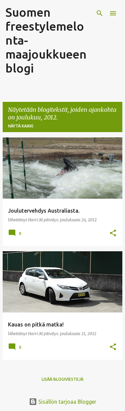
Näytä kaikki (20, 126)
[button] (113, 233)
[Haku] (100, 13)
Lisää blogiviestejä (62, 379)
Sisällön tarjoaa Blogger (62, 402)
